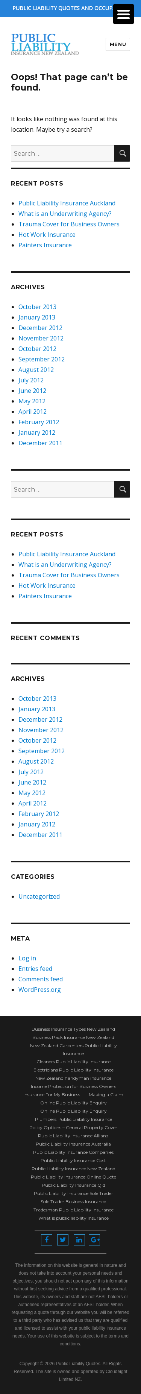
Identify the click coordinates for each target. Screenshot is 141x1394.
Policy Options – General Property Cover (73, 1127)
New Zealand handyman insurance (73, 1078)
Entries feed (35, 969)
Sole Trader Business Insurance (73, 1201)
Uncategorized (39, 896)
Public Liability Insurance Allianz (73, 1135)
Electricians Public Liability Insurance (73, 1070)
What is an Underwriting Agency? (65, 214)
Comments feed (40, 979)
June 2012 (32, 390)
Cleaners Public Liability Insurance (73, 1061)
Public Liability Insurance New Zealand (73, 1168)
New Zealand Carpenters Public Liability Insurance (73, 1049)
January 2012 (36, 432)
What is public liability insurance (73, 1218)
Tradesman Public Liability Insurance (73, 1210)
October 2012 (37, 349)
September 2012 (41, 359)
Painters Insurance (45, 245)
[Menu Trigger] (123, 14)
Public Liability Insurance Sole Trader (73, 1193)
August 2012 (36, 370)
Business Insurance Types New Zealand (73, 1029)
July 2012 (31, 380)
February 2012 (38, 422)
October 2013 (37, 307)
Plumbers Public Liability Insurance (73, 1119)
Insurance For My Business (51, 1094)
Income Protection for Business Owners (73, 1086)
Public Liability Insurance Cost (73, 1160)
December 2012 (40, 328)
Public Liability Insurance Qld (73, 1185)
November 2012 (41, 338)
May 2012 (31, 401)
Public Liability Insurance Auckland (66, 203)
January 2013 (36, 317)
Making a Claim (106, 1094)
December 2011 (40, 443)
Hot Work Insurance (47, 234)
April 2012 (32, 411)
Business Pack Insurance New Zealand (73, 1037)
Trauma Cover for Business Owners (69, 224)
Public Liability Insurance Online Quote (73, 1177)
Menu (118, 44)
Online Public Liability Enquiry (73, 1103)
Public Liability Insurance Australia (73, 1144)
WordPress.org (39, 989)
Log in (27, 958)
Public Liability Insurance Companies (73, 1152)
